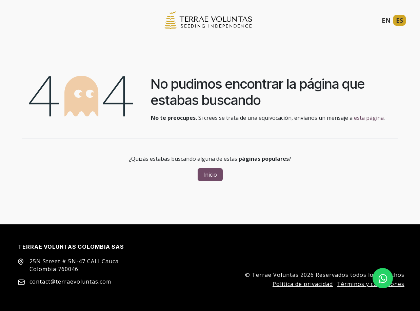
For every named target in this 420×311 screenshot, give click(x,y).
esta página (369, 117)
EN (386, 20)
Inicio (210, 174)
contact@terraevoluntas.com (70, 281)
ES (399, 20)
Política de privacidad (303, 284)
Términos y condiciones (370, 284)
